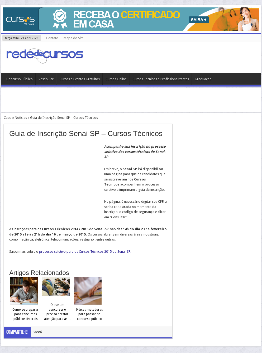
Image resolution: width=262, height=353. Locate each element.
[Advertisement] (131, 100)
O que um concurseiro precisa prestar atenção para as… (57, 312)
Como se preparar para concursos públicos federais (25, 314)
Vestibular (46, 79)
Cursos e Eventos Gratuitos (79, 79)
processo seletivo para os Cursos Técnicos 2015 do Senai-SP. (85, 252)
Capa (8, 118)
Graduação (203, 79)
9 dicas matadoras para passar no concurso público (89, 314)
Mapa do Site (74, 38)
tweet (38, 331)
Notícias (21, 118)
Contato (52, 38)
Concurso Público (19, 79)
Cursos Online (116, 79)
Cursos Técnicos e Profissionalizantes (160, 79)
